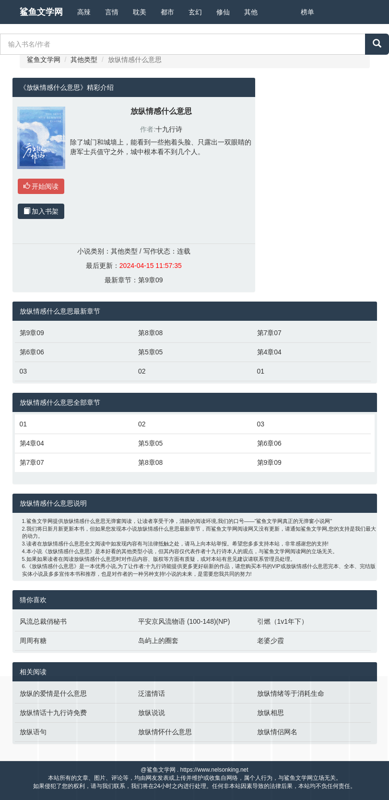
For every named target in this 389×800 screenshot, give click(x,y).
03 (23, 371)
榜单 (307, 12)
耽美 (139, 12)
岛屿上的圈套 (158, 640)
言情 (111, 12)
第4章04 (269, 352)
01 (261, 371)
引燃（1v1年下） (282, 621)
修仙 (223, 12)
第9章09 (150, 280)
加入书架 (41, 211)
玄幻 (195, 12)
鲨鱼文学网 (41, 12)
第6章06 (32, 352)
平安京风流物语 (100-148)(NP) (184, 621)
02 (142, 371)
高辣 (84, 12)
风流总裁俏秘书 (43, 621)
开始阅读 (41, 186)
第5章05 (150, 352)
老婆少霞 (270, 640)
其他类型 (84, 59)
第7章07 (269, 333)
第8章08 (150, 333)
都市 (167, 12)
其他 (251, 12)
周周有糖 (33, 640)
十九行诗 (168, 129)
